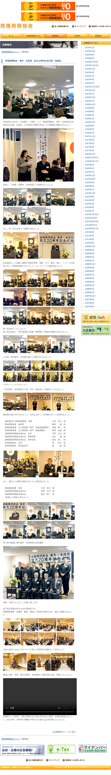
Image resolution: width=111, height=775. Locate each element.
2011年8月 (89, 235)
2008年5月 (89, 282)
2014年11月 (90, 193)
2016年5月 (89, 165)
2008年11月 (90, 264)
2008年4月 (89, 285)
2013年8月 (89, 207)
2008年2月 (89, 289)
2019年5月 (89, 115)
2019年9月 (89, 108)
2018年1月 (89, 133)
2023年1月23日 (91, 62)
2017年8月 (89, 140)
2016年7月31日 (91, 157)
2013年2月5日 (91, 218)
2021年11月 (90, 90)
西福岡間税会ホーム (11, 37)
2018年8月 (89, 126)
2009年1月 (89, 260)
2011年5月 (89, 239)
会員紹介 (99, 37)
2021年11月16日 (92, 87)
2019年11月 (90, 104)
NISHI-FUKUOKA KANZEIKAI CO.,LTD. (81, 767)
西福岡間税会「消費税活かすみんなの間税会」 (16, 27)
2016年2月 (89, 168)
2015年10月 (90, 179)
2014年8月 (89, 200)
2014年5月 (89, 204)
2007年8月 (89, 299)
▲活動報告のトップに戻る (63, 732)
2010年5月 (89, 243)
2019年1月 (89, 118)
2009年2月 (89, 257)
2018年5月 (89, 129)
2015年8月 (89, 182)
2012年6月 (89, 232)
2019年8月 (89, 111)
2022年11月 (90, 69)
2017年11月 (90, 136)
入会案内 (77, 37)
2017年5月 (89, 143)
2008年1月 (89, 292)
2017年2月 (89, 147)
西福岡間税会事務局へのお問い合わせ (100, 26)
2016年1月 (89, 172)
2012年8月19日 (91, 221)
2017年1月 (89, 150)
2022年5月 (89, 79)
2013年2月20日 (91, 214)
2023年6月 (89, 58)
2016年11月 (90, 154)
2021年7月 (89, 94)
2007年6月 (89, 303)
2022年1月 (89, 83)
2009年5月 (89, 253)
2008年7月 (89, 275)
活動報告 (56, 37)
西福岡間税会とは (34, 37)
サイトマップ (78, 26)
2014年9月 (89, 197)
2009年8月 (89, 250)
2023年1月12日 (91, 65)
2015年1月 (89, 189)
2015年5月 (89, 186)
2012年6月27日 (91, 228)
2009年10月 (90, 246)
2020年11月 (90, 97)
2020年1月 (89, 101)
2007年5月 (89, 306)
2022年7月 (89, 76)
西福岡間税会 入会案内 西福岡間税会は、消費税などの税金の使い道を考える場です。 (96, 330)
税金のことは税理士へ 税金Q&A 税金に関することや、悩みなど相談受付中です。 (96, 318)
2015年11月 (90, 175)
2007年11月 (90, 296)
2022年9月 (89, 72)
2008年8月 (89, 271)
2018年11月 (90, 122)
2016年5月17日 (91, 161)
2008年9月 (89, 267)
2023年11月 (90, 51)
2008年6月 (89, 278)
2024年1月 (89, 47)
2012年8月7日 (91, 225)
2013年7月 (89, 211)
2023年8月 (89, 55)
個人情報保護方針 (60, 26)
